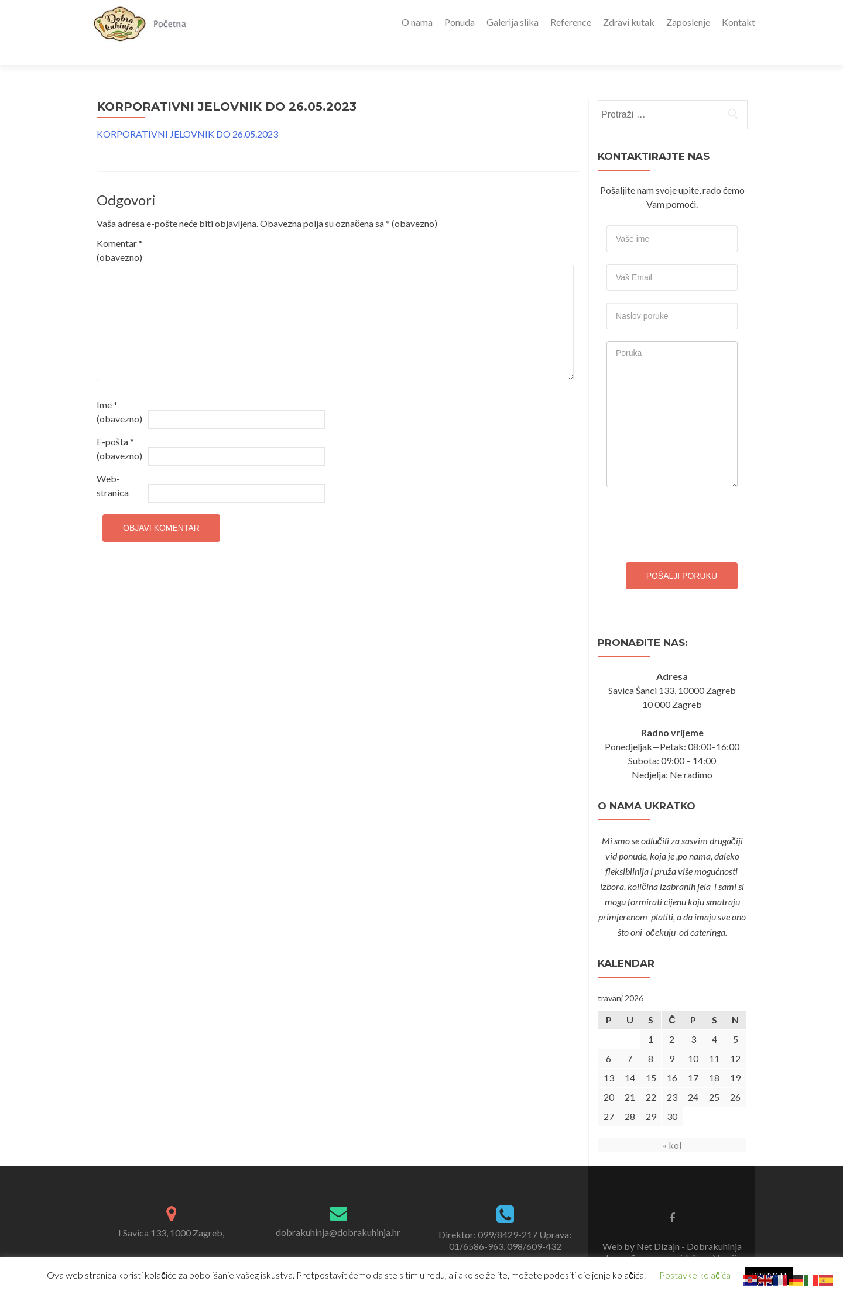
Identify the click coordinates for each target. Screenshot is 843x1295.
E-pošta (119, 428)
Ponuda (459, 22)
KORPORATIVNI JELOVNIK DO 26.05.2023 (187, 113)
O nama (417, 22)
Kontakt (738, 22)
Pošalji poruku (681, 555)
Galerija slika (512, 22)
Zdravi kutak (628, 22)
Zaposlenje (688, 22)
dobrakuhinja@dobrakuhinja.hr (338, 1211)
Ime (119, 391)
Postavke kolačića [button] (695, 1274)
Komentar (120, 229)
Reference (570, 22)
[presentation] (695, 501)
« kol (672, 1124)
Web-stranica (113, 465)
